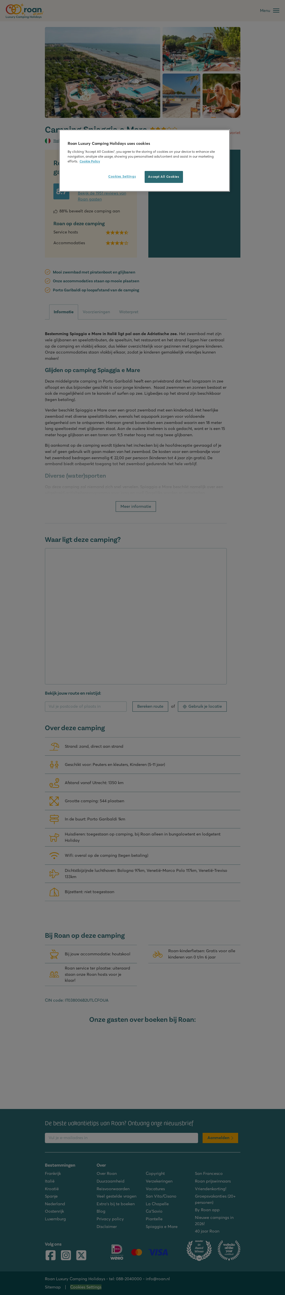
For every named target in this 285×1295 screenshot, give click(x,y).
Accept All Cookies (163, 177)
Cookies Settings (122, 176)
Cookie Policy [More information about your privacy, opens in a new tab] (90, 161)
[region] (144, 161)
